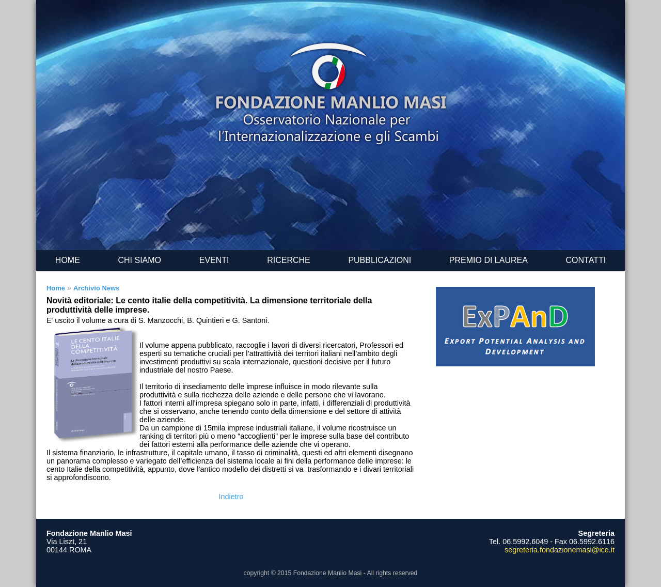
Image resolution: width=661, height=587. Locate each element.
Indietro (231, 496)
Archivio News (96, 288)
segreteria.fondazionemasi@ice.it (560, 550)
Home (55, 288)
